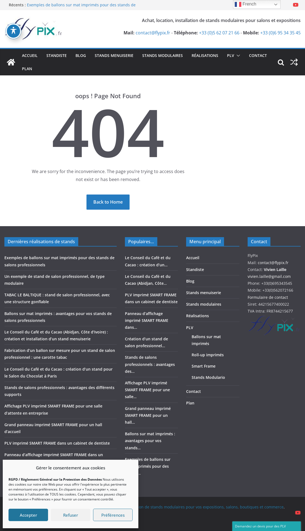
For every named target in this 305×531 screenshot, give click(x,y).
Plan (27, 68)
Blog (80, 55)
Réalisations (205, 55)
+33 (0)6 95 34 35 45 (280, 33)
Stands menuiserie (114, 55)
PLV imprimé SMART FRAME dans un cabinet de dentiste (57, 443)
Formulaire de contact (268, 297)
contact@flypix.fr (153, 33)
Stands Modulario (208, 377)
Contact (258, 55)
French (245, 4)
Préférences (113, 515)
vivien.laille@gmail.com (269, 276)
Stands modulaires (162, 55)
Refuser (70, 515)
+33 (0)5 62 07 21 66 (219, 33)
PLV (230, 55)
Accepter (28, 515)
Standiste (56, 55)
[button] (237, 55)
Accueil (30, 55)
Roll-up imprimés (208, 354)
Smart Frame (204, 366)
